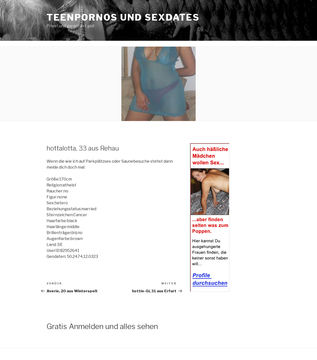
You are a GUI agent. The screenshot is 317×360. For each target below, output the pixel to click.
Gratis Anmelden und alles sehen (102, 326)
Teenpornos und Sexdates (123, 17)
